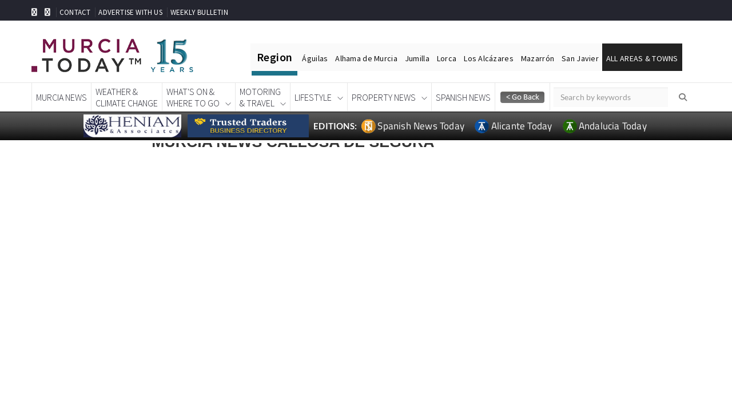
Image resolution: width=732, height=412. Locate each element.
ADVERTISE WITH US (130, 12)
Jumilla (417, 58)
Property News (384, 97)
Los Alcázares (489, 58)
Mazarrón (537, 58)
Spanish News (463, 97)
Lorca (446, 58)
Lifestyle (313, 97)
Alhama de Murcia (366, 58)
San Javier (580, 58)
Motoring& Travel (260, 97)
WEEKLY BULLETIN (199, 12)
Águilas (315, 58)
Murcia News (61, 97)
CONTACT (74, 12)
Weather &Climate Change (127, 97)
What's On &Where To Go (193, 97)
